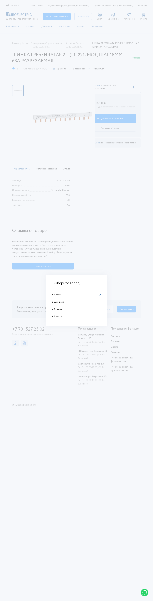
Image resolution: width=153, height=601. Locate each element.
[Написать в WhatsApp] (144, 592)
